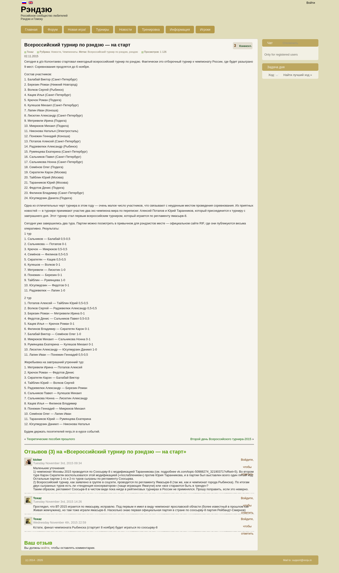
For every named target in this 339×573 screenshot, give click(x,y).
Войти (310, 2)
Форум (53, 29)
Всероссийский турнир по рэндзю (108, 51)
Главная (31, 29)
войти (45, 548)
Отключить (290, 43)
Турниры (102, 29)
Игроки (205, 29)
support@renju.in (302, 560)
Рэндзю (36, 9)
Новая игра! (77, 29)
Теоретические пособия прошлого (51, 439)
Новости (125, 29)
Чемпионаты (70, 51)
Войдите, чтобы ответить (247, 460)
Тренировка (151, 29)
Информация (180, 29)
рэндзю (133, 51)
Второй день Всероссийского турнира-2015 (220, 439)
